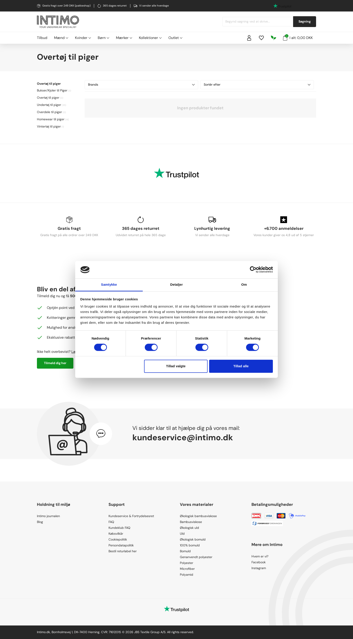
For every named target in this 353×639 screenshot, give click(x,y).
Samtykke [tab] (109, 284)
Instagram (258, 568)
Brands (141, 84)
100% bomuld (190, 545)
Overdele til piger (49, 112)
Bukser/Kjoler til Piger (52, 90)
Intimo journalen (48, 516)
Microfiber (187, 569)
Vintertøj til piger (49, 126)
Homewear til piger (50, 119)
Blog (40, 522)
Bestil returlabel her (123, 551)
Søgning (305, 21)
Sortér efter (257, 84)
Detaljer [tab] (176, 284)
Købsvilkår (116, 534)
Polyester (186, 563)
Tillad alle (241, 366)
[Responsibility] (273, 38)
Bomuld (185, 551)
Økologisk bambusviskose (198, 516)
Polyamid (186, 575)
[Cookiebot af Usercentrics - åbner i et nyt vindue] (253, 269)
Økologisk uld (189, 528)
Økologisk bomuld (193, 539)
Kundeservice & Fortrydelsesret (131, 516)
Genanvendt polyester (196, 557)
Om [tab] (244, 284)
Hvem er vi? (259, 556)
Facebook (258, 562)
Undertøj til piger (49, 105)
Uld (182, 534)
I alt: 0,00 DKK (298, 37)
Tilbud (42, 37)
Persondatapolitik (121, 545)
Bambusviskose (191, 522)
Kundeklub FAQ (119, 528)
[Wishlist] (261, 38)
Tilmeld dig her (55, 363)
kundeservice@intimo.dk (182, 437)
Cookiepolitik (118, 539)
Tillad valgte (176, 366)
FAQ (111, 522)
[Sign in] (249, 38)
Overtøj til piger (48, 98)
